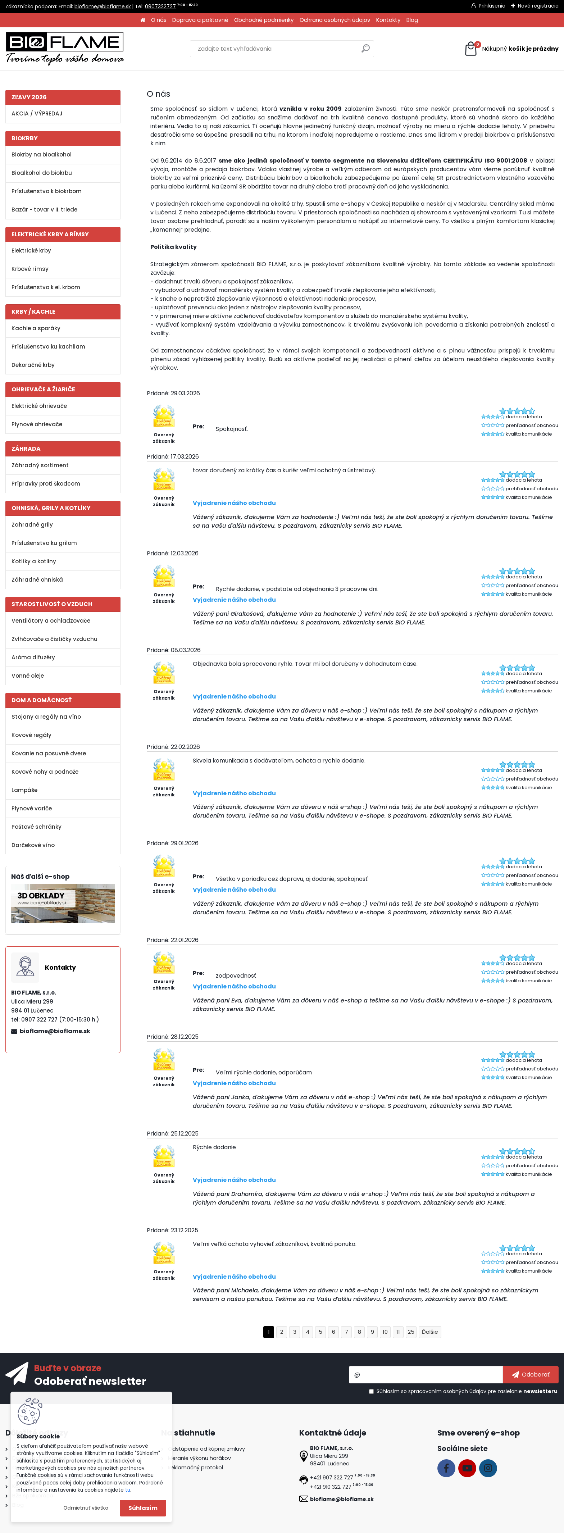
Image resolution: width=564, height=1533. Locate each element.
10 (385, 1332)
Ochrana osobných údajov (335, 20)
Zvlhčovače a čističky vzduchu (54, 639)
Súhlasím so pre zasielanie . (468, 1391)
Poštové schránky (37, 827)
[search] (365, 51)
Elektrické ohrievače (39, 406)
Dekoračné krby (33, 365)
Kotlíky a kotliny (34, 561)
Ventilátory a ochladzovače (51, 620)
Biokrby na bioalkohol (42, 154)
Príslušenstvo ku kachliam (48, 346)
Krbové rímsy (30, 269)
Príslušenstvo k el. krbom (46, 287)
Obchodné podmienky (264, 20)
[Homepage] (142, 20)
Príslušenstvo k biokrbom (47, 191)
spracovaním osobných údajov (447, 1391)
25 (411, 1332)
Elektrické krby (31, 250)
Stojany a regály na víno (46, 716)
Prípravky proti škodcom (46, 483)
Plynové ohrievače (37, 424)
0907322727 (160, 6)
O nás (159, 20)
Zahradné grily (32, 524)
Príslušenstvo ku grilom (44, 543)
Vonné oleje (28, 675)
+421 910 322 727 (330, 1487)
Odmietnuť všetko (85, 1508)
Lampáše (24, 790)
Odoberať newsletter (90, 1381)
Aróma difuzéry (33, 657)
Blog (412, 20)
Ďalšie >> (430, 1332)
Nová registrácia (538, 5)
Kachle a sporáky (36, 328)
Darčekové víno (33, 845)
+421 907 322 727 (331, 1477)
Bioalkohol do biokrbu (42, 173)
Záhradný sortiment (40, 465)
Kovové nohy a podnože (45, 771)
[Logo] (64, 49)
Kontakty (388, 20)
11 (398, 1332)
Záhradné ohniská (37, 579)
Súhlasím (143, 1508)
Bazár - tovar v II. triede (44, 209)
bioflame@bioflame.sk (102, 6)
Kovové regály (31, 735)
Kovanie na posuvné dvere (49, 753)
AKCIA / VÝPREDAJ (37, 113)
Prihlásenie (492, 5)
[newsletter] (530, 1374)
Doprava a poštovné (200, 20)
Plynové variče (32, 808)
